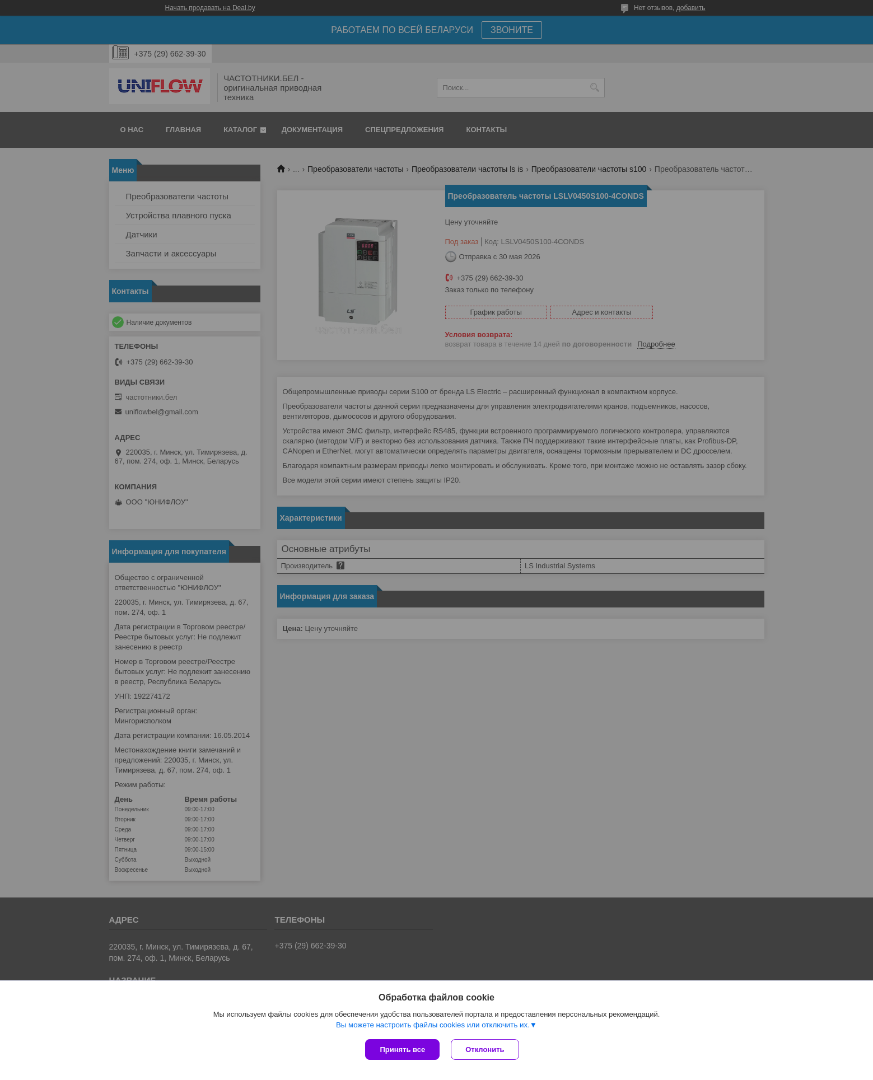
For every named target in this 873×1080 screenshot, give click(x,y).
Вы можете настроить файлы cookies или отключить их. (433, 1025)
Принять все (402, 1049)
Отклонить (484, 1049)
